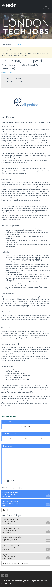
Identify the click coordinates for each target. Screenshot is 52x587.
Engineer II (26, 556)
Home (4, 44)
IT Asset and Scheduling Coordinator (26, 548)
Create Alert (26, 426)
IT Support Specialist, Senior (26, 521)
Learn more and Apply (9, 416)
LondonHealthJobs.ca (12, 580)
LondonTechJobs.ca (24, 580)
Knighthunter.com (7, 583)
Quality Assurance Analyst (26, 494)
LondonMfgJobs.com (39, 580)
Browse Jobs (11, 44)
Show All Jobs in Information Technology (16, 563)
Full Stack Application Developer (26, 530)
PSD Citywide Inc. (8, 72)
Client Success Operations (26, 503)
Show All (5, 510)
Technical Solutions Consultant (26, 539)
